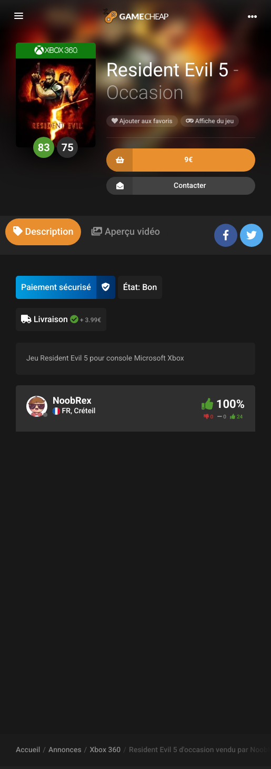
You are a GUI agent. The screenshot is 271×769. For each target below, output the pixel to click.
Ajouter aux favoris (142, 121)
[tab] (43, 231)
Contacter (180, 186)
